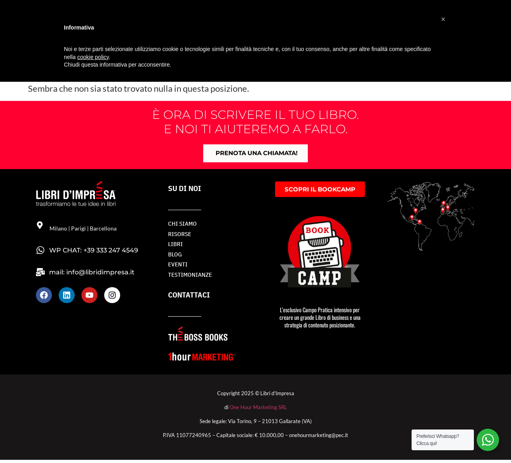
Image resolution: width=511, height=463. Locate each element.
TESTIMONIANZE (188, 278)
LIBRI (174, 246)
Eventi (177, 267)
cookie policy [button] (93, 57)
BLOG (174, 256)
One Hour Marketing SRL (258, 410)
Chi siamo (181, 225)
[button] (443, 19)
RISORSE (179, 235)
